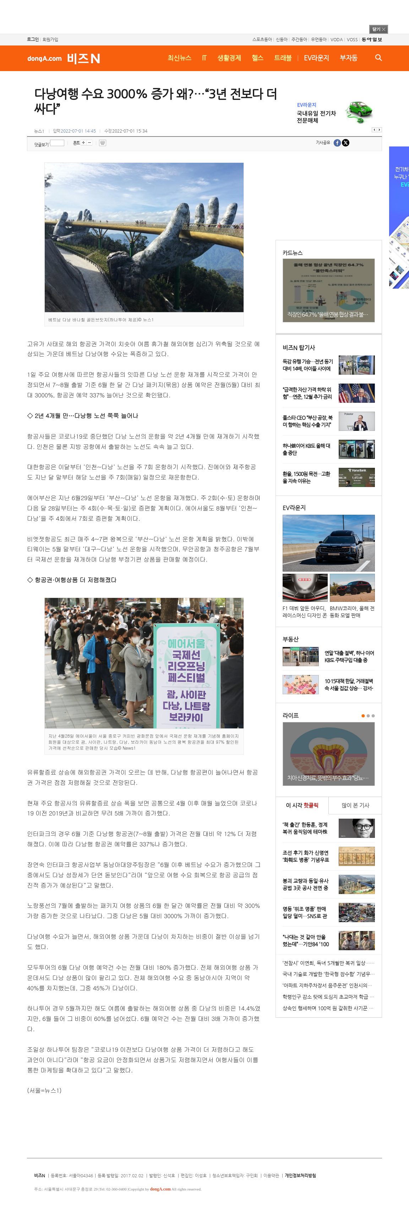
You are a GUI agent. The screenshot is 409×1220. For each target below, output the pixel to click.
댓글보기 (41, 145)
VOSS (352, 39)
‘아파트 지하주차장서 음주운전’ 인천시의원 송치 (332, 985)
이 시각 (302, 805)
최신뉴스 (179, 57)
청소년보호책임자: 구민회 (235, 1175)
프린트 (102, 143)
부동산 (291, 639)
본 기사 (355, 805)
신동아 (282, 39)
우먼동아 (319, 39)
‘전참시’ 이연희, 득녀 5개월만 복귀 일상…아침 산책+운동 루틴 (332, 963)
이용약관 (271, 1175)
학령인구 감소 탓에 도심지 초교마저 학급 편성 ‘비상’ (332, 997)
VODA (337, 39)
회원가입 (50, 39)
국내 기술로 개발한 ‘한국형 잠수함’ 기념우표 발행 (332, 974)
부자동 (349, 57)
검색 (378, 57)
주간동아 (299, 39)
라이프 (291, 715)
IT (204, 57)
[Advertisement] (195, 16)
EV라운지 (316, 57)
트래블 (283, 57)
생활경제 (229, 57)
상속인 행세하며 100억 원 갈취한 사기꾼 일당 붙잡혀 (332, 1008)
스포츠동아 (262, 39)
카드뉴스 (292, 253)
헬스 (257, 57)
